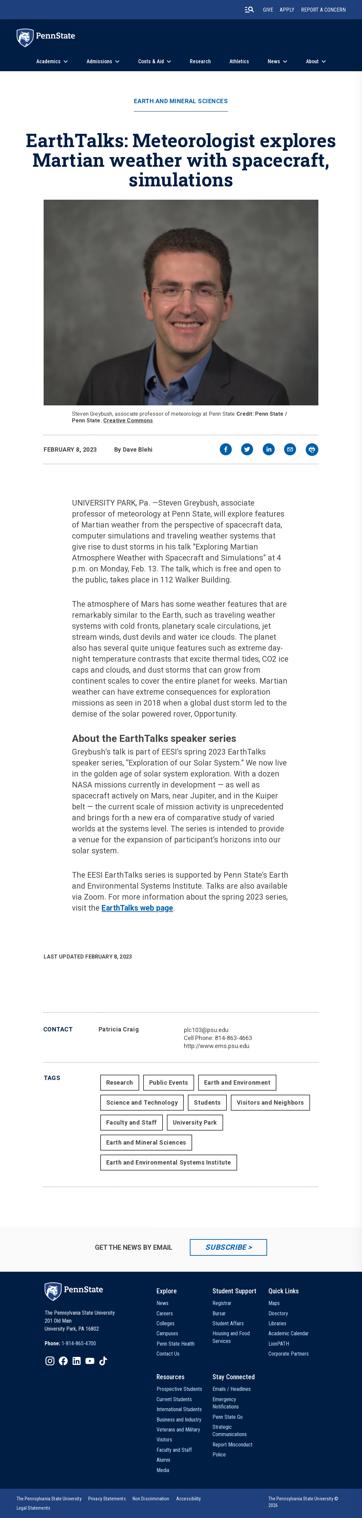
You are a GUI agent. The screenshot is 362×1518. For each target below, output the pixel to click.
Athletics (239, 61)
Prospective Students (179, 1389)
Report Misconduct (232, 1444)
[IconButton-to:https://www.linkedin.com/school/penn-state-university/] (76, 1361)
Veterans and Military (178, 1429)
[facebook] (226, 450)
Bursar (219, 1313)
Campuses (167, 1333)
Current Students (174, 1399)
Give (268, 10)
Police (219, 1454)
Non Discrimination (151, 1498)
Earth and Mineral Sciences (181, 101)
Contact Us (168, 1354)
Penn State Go (227, 1417)
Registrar (221, 1303)
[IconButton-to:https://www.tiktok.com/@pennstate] (103, 1361)
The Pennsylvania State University (49, 1498)
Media (163, 1470)
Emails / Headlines (231, 1389)
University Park (195, 1122)
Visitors (164, 1439)
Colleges (166, 1323)
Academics (48, 61)
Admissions (99, 61)
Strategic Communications (229, 1430)
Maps (274, 1303)
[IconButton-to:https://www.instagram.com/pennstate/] (50, 1361)
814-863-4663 (233, 1037)
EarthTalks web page (137, 908)
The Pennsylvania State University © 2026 (303, 1502)
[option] (70, 1344)
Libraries (277, 1323)
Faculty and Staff (131, 1122)
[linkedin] (269, 450)
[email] (290, 450)
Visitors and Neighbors (270, 1102)
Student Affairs (228, 1323)
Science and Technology (142, 1102)
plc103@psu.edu (206, 1029)
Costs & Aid (151, 61)
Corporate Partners (288, 1354)
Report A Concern (323, 10)
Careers (165, 1313)
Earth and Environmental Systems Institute (168, 1162)
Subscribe (225, 1247)
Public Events (168, 1082)
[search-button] (249, 10)
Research (200, 61)
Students (207, 1102)
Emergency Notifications (225, 1403)
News (274, 61)
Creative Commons (128, 420)
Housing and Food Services (231, 1337)
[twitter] (247, 450)
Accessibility (188, 1498)
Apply (287, 10)
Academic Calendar (288, 1333)
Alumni (163, 1460)
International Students (179, 1409)
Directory (278, 1313)
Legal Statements (34, 1508)
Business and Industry (179, 1419)
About (312, 61)
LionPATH (278, 1344)
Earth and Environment (237, 1082)
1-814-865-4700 (79, 1343)
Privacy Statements (107, 1498)
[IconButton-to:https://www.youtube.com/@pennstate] (90, 1361)
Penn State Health (175, 1344)
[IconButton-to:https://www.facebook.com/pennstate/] (63, 1361)
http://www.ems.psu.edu (216, 1045)
